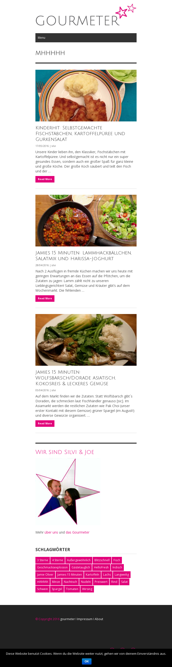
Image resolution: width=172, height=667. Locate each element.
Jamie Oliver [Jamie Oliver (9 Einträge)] (45, 575)
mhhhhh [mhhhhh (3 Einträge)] (42, 582)
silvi (54, 146)
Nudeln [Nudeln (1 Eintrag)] (86, 582)
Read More (45, 179)
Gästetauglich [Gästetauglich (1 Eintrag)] (81, 567)
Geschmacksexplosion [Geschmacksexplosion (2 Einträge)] (52, 567)
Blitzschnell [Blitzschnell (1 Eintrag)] (102, 560)
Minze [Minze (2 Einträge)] (56, 582)
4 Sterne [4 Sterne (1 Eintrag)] (57, 560)
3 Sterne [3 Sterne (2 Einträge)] (42, 560)
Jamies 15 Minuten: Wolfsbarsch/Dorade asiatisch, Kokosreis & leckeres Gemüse (75, 378)
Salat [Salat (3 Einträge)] (124, 582)
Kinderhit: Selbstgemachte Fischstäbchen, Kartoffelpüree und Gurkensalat (80, 133)
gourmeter (67, 619)
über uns (51, 532)
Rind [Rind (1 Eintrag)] (114, 582)
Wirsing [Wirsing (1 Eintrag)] (87, 589)
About (99, 619)
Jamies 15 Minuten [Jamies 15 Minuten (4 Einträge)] (69, 575)
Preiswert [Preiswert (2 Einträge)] (101, 582)
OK (87, 661)
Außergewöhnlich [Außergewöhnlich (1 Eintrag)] (79, 560)
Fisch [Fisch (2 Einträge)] (116, 560)
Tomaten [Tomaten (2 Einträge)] (72, 589)
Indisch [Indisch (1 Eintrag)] (117, 567)
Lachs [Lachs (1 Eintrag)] (107, 575)
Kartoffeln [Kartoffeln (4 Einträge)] (92, 575)
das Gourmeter (77, 532)
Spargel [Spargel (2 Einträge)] (57, 589)
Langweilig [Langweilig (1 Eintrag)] (122, 575)
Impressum (85, 619)
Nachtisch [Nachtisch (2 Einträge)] (70, 582)
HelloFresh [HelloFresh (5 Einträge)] (101, 567)
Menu (41, 38)
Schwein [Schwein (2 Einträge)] (42, 589)
